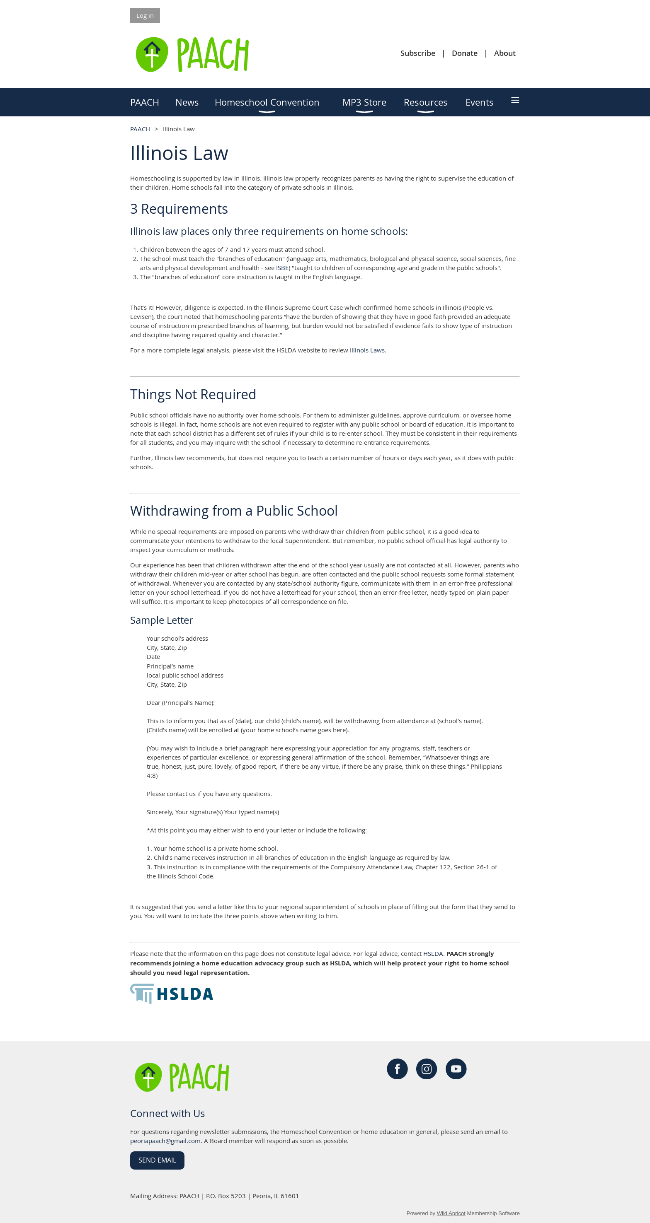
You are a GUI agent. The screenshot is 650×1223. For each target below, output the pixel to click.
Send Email (157, 1160)
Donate (465, 53)
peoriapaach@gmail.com (165, 1140)
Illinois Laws (367, 350)
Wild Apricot (451, 1213)
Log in (145, 15)
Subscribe (417, 53)
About (505, 53)
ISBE (282, 267)
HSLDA (433, 953)
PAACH (140, 129)
